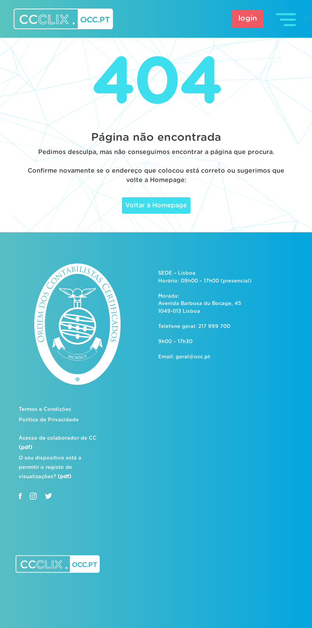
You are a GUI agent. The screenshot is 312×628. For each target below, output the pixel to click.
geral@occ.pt (193, 357)
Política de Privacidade (49, 420)
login (247, 18)
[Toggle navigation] (286, 19)
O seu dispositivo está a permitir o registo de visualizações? (50, 467)
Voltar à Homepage (156, 205)
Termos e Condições (45, 409)
